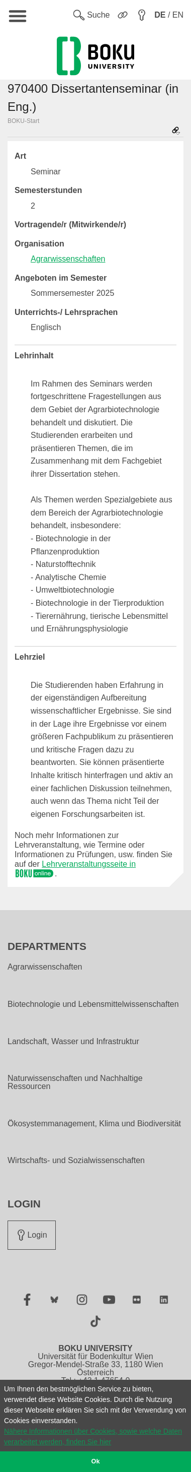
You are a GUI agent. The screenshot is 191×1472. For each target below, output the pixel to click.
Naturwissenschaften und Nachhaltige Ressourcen (75, 1082)
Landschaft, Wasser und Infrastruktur (73, 1042)
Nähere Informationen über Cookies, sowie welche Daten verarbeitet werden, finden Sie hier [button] (93, 1436)
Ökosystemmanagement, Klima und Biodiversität (94, 1124)
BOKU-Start (23, 120)
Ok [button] (95, 1461)
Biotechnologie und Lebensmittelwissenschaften (93, 1004)
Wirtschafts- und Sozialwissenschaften (76, 1161)
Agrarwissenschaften (68, 258)
